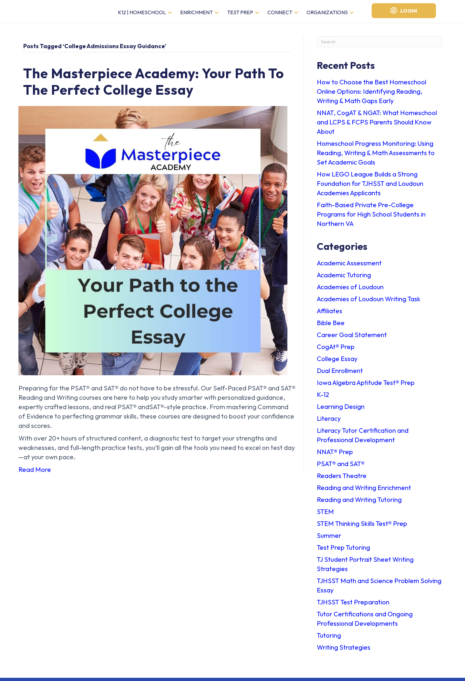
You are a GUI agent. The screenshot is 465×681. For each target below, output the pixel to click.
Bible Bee (331, 326)
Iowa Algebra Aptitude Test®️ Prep (366, 386)
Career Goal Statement (352, 338)
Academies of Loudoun (350, 290)
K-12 (323, 398)
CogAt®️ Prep (336, 350)
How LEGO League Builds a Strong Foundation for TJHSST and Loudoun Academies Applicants (370, 186)
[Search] (379, 44)
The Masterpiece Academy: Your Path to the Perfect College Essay (153, 84)
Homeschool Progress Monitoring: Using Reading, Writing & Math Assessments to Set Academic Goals (376, 156)
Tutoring (329, 638)
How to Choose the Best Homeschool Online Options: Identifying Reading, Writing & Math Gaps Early (371, 94)
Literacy (329, 422)
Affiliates (329, 314)
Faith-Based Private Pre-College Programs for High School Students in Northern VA (371, 217)
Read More (34, 473)
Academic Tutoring (344, 278)
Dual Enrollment (340, 374)
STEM (325, 515)
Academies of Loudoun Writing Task (368, 302)
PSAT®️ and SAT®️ (341, 467)
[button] (170, 14)
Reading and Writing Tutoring (359, 503)
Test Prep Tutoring (343, 551)
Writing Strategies (343, 650)
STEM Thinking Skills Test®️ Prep (362, 527)
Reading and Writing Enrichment (364, 491)
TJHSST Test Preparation (353, 605)
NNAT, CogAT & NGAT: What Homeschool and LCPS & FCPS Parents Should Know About (377, 125)
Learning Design (341, 410)
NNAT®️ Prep (335, 455)
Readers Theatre (342, 479)
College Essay (337, 362)
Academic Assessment (349, 266)
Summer (329, 539)
